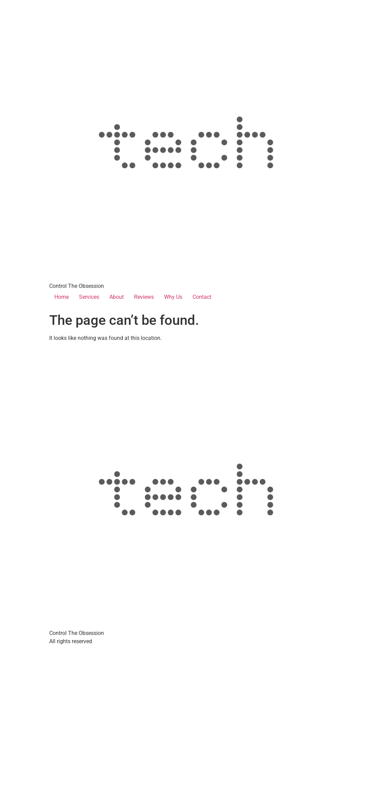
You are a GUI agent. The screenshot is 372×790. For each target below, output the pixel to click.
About (116, 297)
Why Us (173, 297)
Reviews (144, 297)
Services (89, 297)
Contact (201, 297)
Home (61, 297)
